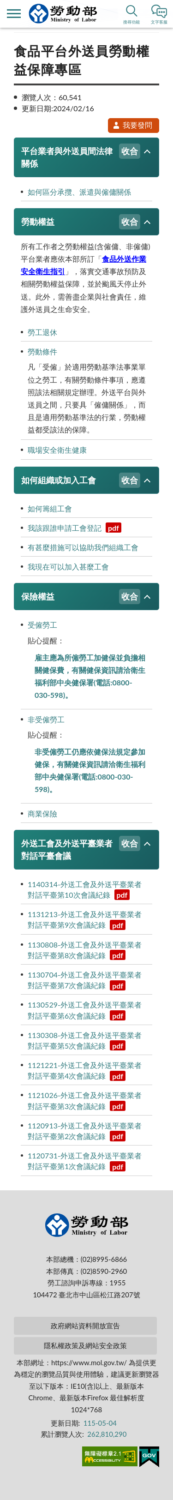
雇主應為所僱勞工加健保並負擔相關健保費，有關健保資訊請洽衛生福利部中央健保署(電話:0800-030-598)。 (90, 676)
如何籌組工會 (50, 508)
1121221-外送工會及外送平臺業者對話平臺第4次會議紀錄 (85, 1071)
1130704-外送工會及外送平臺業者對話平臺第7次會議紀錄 (85, 980)
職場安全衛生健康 (57, 449)
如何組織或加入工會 (80, 480)
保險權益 (80, 596)
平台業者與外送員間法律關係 (80, 156)
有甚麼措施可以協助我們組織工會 (83, 547)
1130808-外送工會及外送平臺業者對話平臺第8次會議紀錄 (85, 950)
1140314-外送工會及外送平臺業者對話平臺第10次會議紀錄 (85, 890)
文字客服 (159, 21)
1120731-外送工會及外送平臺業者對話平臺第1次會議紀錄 (85, 1161)
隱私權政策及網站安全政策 (85, 1345)
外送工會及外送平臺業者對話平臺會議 (80, 848)
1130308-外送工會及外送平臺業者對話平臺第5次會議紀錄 (85, 1041)
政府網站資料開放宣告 (85, 1325)
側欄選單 (14, 13)
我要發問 (132, 124)
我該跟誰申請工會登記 (74, 527)
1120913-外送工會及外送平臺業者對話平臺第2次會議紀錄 (85, 1131)
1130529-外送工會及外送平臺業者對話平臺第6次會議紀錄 (85, 1010)
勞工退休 (42, 332)
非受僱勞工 (46, 719)
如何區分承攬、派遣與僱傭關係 (79, 191)
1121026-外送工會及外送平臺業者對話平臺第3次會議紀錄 (85, 1101)
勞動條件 (42, 351)
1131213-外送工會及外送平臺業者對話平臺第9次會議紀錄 (85, 920)
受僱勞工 (42, 624)
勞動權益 (80, 221)
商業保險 (42, 813)
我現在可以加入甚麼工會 (68, 566)
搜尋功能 (131, 21)
